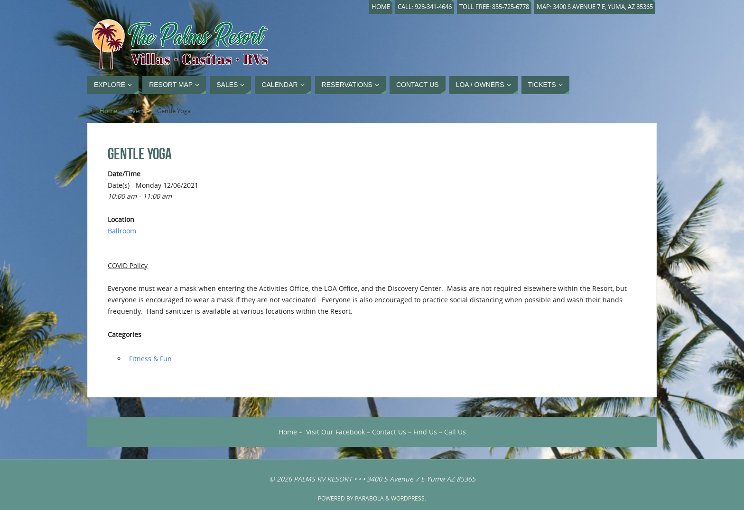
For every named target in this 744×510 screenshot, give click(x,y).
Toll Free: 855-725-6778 (494, 7)
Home (381, 7)
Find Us (425, 431)
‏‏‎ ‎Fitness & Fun (149, 358)
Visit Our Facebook (335, 431)
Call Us (455, 431)
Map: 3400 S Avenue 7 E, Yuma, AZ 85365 (595, 7)
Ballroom (122, 230)
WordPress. (408, 498)
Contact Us (389, 431)
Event (137, 111)
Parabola (369, 498)
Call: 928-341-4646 (425, 7)
